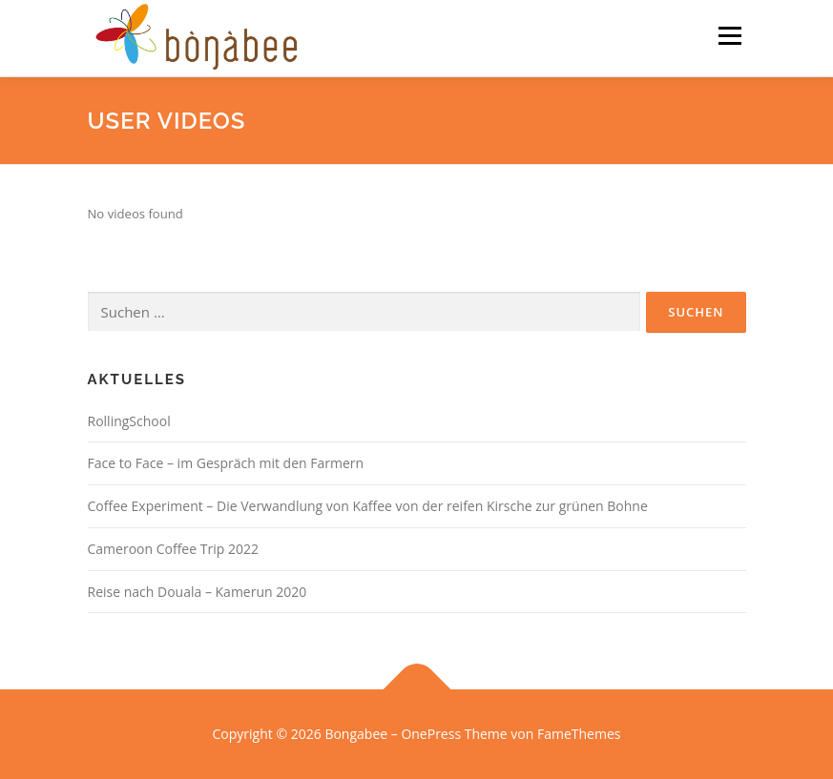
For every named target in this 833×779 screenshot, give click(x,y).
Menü (729, 35)
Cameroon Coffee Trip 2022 (173, 549)
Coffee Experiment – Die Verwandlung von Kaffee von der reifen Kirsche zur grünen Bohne (368, 506)
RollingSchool (129, 421)
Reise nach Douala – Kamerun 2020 (197, 592)
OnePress (431, 734)
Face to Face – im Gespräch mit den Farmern (226, 463)
